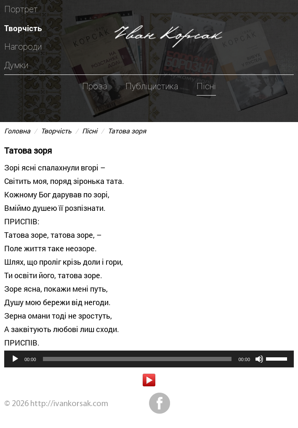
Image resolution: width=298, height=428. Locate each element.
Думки (16, 65)
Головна (17, 130)
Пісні (206, 86)
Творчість (23, 28)
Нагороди (23, 47)
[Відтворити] (15, 359)
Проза (94, 86)
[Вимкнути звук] (259, 359)
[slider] (137, 359)
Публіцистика (151, 86)
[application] (149, 359)
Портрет (21, 9)
